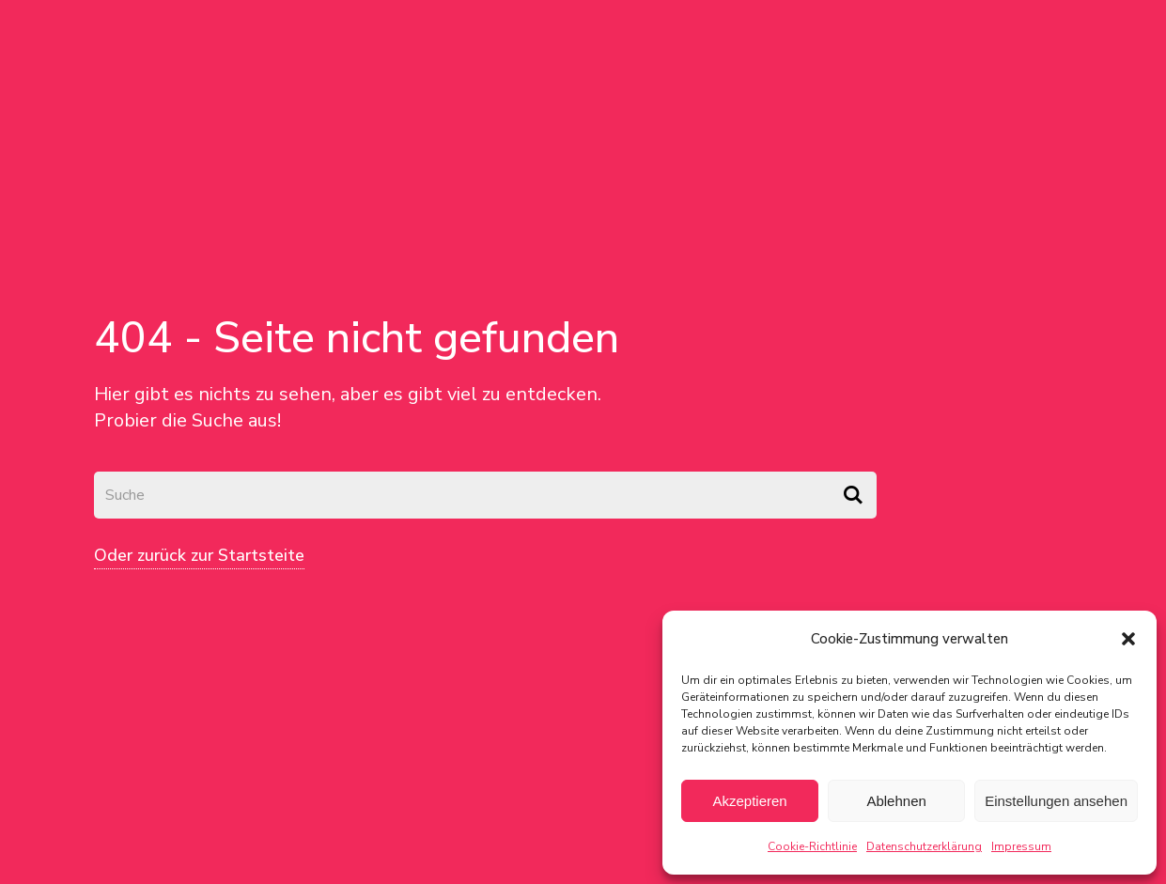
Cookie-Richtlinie (812, 846)
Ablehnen (895, 801)
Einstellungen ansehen (1056, 801)
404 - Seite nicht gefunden (356, 337)
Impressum (1021, 846)
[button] (1128, 638)
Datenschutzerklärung (924, 846)
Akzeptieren (749, 801)
